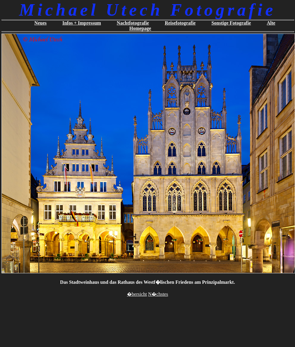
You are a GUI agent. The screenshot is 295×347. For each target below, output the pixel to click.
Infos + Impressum (81, 22)
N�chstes (158, 294)
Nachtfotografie (133, 22)
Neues (40, 22)
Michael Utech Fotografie (147, 9)
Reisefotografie (180, 22)
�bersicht (137, 294)
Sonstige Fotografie (231, 22)
